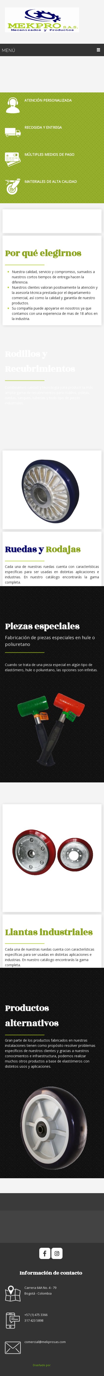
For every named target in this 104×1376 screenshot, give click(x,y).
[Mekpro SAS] (52, 21)
